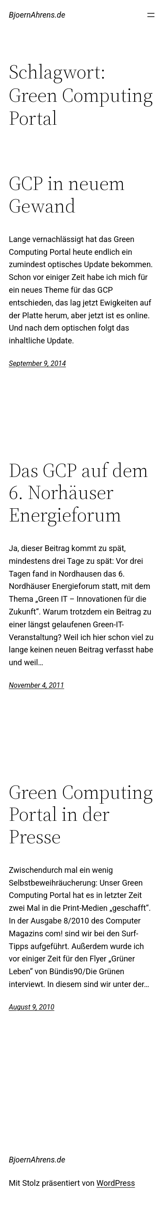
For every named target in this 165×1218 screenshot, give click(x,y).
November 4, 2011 (36, 685)
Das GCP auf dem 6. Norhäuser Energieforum (78, 492)
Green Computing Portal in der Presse (81, 814)
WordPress (115, 1183)
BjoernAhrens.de (37, 14)
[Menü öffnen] (151, 15)
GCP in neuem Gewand (67, 194)
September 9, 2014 (37, 363)
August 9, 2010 (31, 1007)
